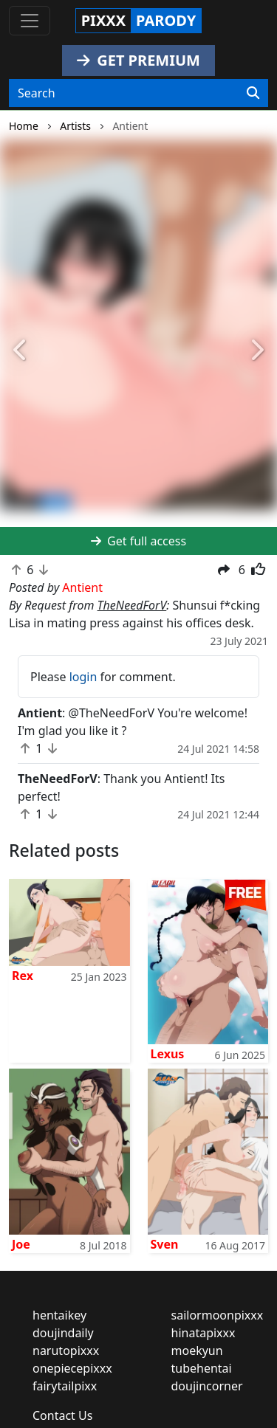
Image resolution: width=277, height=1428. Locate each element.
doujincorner (207, 1386)
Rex (22, 975)
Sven (165, 1244)
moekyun (197, 1350)
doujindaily (63, 1333)
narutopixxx (66, 1350)
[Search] (253, 93)
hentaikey (59, 1315)
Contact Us (62, 1415)
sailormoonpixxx (217, 1315)
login (83, 677)
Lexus (168, 1054)
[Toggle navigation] (29, 20)
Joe (21, 1244)
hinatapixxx (203, 1333)
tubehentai (201, 1368)
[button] (20, 350)
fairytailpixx (65, 1386)
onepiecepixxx (72, 1368)
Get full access (138, 541)
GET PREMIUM (138, 60)
